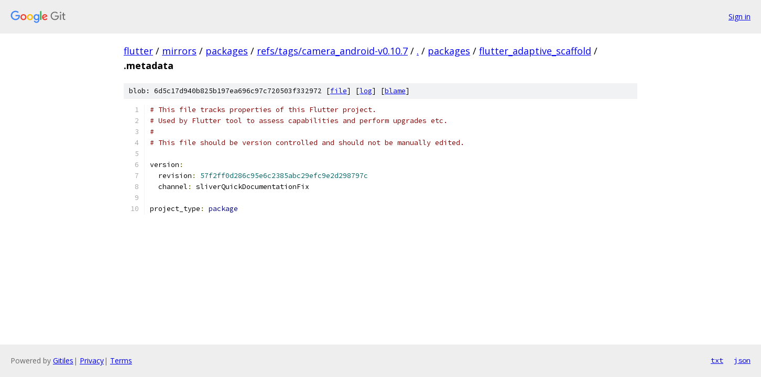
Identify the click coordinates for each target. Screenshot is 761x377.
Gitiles (63, 360)
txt (717, 360)
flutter (138, 51)
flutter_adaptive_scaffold (535, 51)
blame (395, 90)
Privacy (92, 360)
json (742, 360)
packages (226, 51)
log (366, 90)
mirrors (179, 51)
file (338, 90)
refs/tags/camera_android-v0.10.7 (332, 51)
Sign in (740, 16)
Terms (121, 360)
